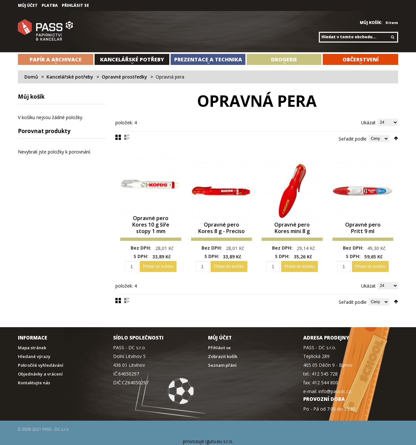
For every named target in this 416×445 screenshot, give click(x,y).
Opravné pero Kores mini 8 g (292, 228)
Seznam (127, 137)
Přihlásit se (75, 5)
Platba (50, 5)
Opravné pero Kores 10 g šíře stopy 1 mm (150, 225)
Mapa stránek (32, 348)
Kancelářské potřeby (69, 77)
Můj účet (28, 5)
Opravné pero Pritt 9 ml (363, 228)
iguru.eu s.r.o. (219, 441)
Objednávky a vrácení (40, 374)
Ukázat (368, 122)
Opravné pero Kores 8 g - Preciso (221, 225)
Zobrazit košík (222, 356)
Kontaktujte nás (34, 383)
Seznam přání (222, 365)
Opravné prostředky (124, 77)
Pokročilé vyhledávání (40, 365)
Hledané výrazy (34, 356)
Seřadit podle (353, 139)
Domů (31, 77)
